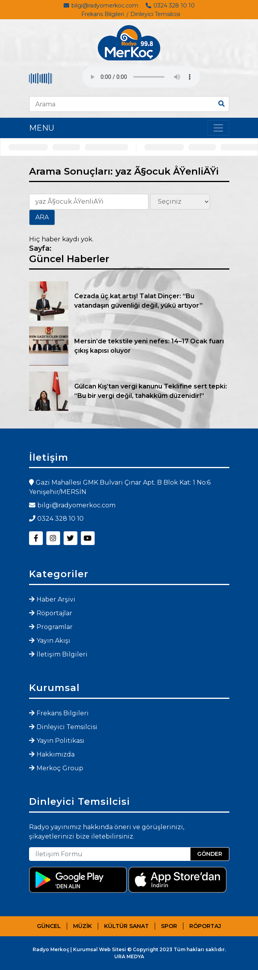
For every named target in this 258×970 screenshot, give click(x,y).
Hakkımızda (56, 754)
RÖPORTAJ (205, 926)
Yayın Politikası (60, 740)
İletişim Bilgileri (62, 654)
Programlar (55, 627)
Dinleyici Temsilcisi (155, 14)
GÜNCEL (49, 926)
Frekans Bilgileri (102, 14)
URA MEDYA (129, 956)
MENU (41, 128)
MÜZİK (82, 926)
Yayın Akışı (53, 640)
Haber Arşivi (56, 599)
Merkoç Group (60, 768)
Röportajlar (54, 613)
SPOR (169, 926)
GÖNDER (209, 853)
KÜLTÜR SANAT (126, 926)
